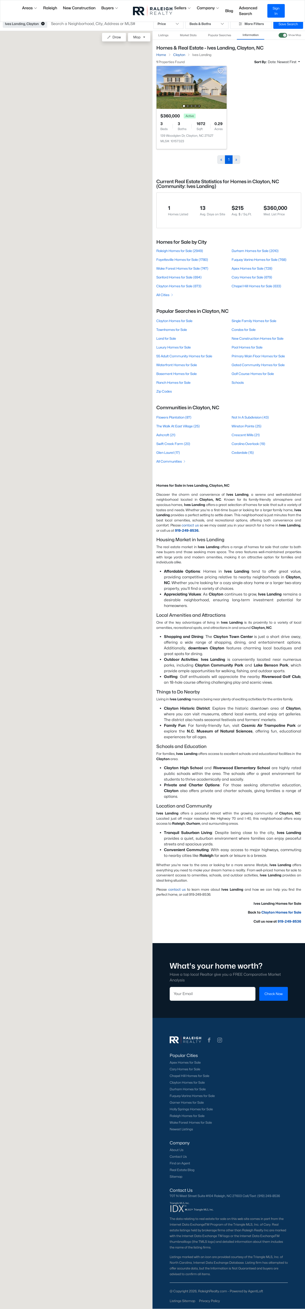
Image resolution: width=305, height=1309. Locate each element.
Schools (238, 382)
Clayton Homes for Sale (174, 321)
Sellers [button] (182, 8)
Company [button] (208, 8)
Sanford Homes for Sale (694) (179, 277)
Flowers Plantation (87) (173, 417)
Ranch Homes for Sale (173, 382)
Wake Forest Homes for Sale (191, 1122)
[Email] (212, 994)
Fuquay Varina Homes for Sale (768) (259, 260)
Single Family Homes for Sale (254, 321)
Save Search (288, 24)
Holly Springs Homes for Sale (191, 1109)
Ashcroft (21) (165, 435)
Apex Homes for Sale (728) (252, 268)
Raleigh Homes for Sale (187, 1116)
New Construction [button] (79, 8)
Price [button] (168, 24)
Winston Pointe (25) (246, 426)
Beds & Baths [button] (206, 24)
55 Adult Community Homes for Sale (184, 356)
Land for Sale (166, 338)
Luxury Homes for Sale (173, 347)
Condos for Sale (244, 330)
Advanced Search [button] (248, 11)
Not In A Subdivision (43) (250, 417)
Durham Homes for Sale (188, 1089)
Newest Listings (181, 1129)
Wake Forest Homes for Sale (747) (182, 268)
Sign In (276, 10)
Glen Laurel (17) (168, 452)
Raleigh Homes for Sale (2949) (179, 251)
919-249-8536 (186, 530)
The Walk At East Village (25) (178, 426)
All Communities (171, 461)
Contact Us (178, 1156)
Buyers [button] (109, 8)
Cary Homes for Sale (185, 1069)
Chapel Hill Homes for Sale (189, 1076)
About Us (176, 1150)
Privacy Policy (209, 1301)
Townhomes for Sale (171, 330)
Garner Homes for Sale (187, 1102)
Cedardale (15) (243, 452)
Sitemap (176, 1176)
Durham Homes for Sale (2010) (255, 251)
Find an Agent (180, 1163)
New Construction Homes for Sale (258, 338)
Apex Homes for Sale (185, 1062)
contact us (190, 525)
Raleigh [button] (50, 8)
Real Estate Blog (182, 1170)
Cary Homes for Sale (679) (252, 277)
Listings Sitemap (182, 1301)
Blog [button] (229, 11)
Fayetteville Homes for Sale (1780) (182, 260)
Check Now (273, 994)
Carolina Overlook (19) (248, 444)
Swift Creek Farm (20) (173, 444)
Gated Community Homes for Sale (258, 365)
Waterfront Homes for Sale (176, 365)
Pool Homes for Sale (247, 347)
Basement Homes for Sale (176, 374)
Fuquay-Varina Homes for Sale (192, 1096)
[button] (43, 23)
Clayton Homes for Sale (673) (178, 286)
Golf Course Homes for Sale (253, 374)
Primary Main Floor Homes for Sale (258, 356)
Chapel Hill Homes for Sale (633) (256, 286)
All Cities (165, 295)
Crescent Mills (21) (246, 435)
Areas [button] (29, 8)
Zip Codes (164, 391)
